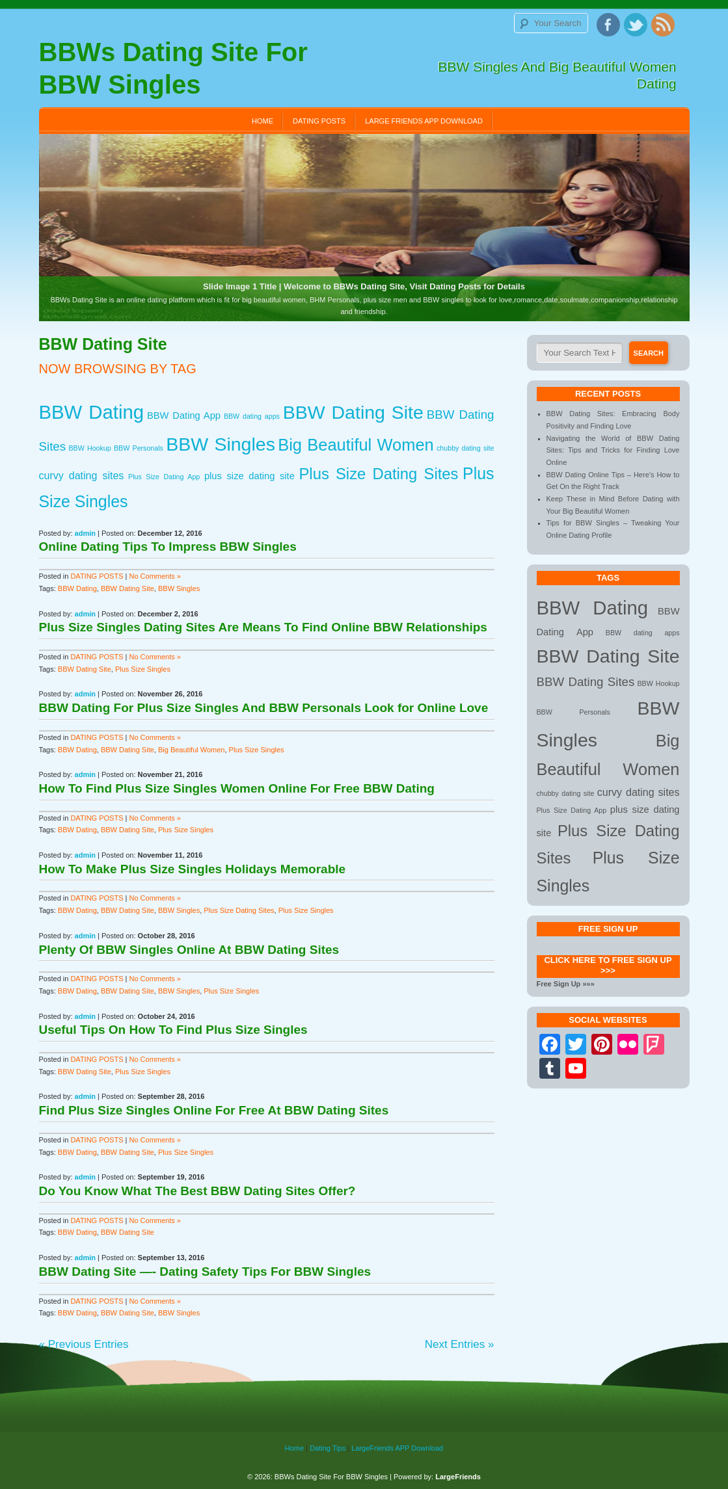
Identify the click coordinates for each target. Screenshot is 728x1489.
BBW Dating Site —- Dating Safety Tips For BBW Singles (205, 1271)
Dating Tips (327, 1448)
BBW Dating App (184, 415)
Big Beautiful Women (355, 445)
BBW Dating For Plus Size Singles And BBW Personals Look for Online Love (264, 708)
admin (85, 533)
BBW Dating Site (353, 412)
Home (262, 121)
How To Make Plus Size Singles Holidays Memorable (192, 869)
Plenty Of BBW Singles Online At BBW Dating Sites (189, 949)
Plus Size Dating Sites (378, 473)
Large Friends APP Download (424, 121)
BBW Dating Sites (586, 682)
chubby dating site (465, 448)
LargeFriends (458, 1477)
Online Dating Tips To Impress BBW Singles (168, 546)
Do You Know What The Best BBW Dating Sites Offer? (197, 1191)
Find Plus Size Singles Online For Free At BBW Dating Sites (214, 1110)
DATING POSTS (319, 121)
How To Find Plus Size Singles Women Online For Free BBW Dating (237, 788)
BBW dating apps (252, 416)
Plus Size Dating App (164, 477)
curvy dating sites (81, 475)
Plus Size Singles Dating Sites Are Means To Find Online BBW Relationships (263, 627)
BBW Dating (91, 412)
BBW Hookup (89, 448)
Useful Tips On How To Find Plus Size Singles (173, 1029)
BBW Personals (138, 448)
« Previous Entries (84, 1344)
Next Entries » (459, 1344)
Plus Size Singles (142, 669)
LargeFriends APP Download (397, 1448)
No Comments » (155, 576)
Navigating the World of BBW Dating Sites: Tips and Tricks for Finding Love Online (613, 450)
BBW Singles (220, 444)
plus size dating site (249, 476)
